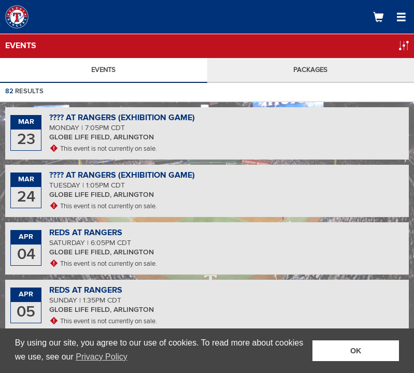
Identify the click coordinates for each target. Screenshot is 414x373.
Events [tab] (103, 70)
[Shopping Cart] (378, 17)
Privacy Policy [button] (101, 356)
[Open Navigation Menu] (401, 17)
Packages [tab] (310, 70)
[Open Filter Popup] (403, 45)
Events (20, 45)
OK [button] (356, 351)
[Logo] (44, 16)
